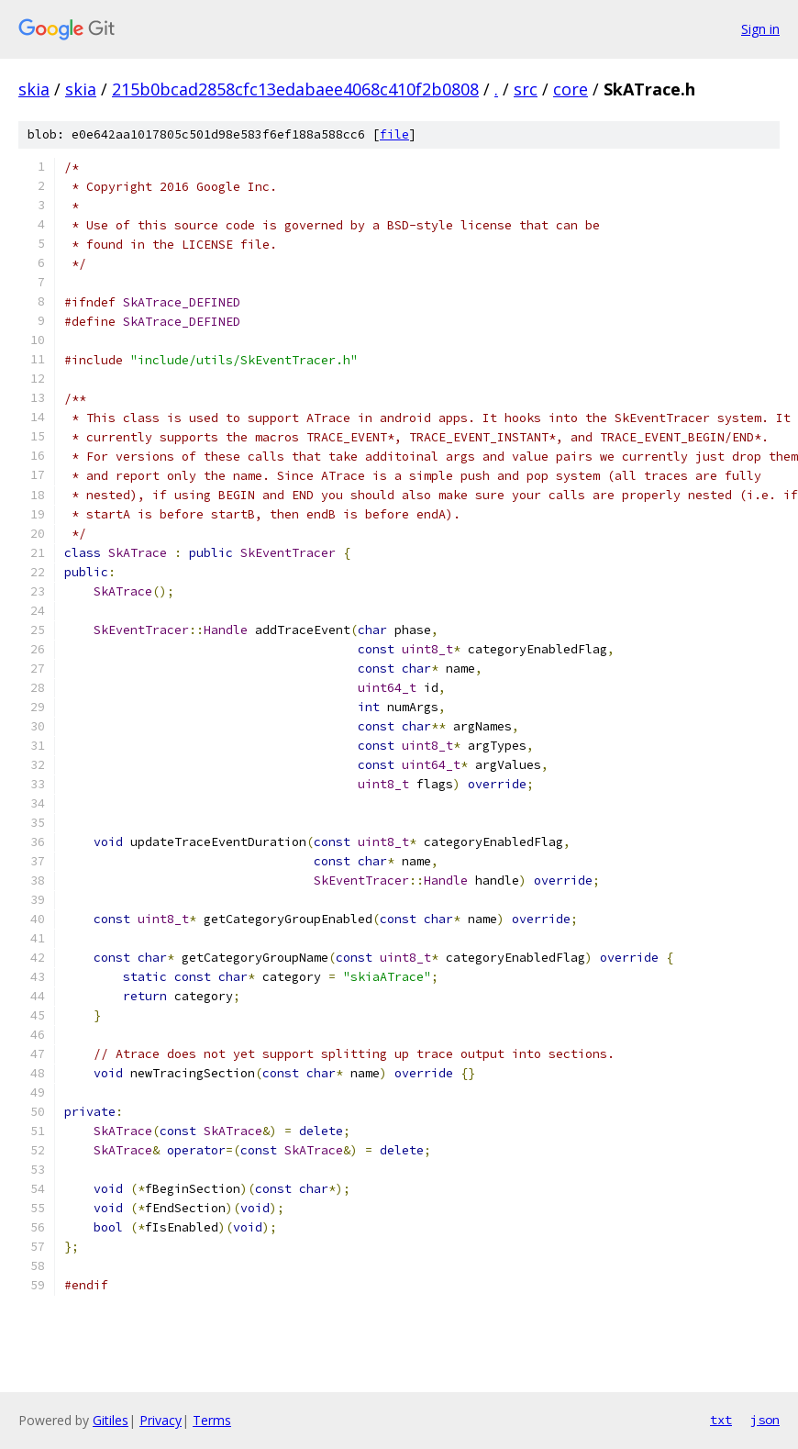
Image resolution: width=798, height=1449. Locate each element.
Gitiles (110, 1420)
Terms (212, 1420)
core (570, 89)
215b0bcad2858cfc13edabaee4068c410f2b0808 (295, 89)
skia (34, 89)
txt (721, 1419)
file (394, 134)
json (765, 1419)
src (526, 89)
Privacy (160, 1420)
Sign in (760, 29)
